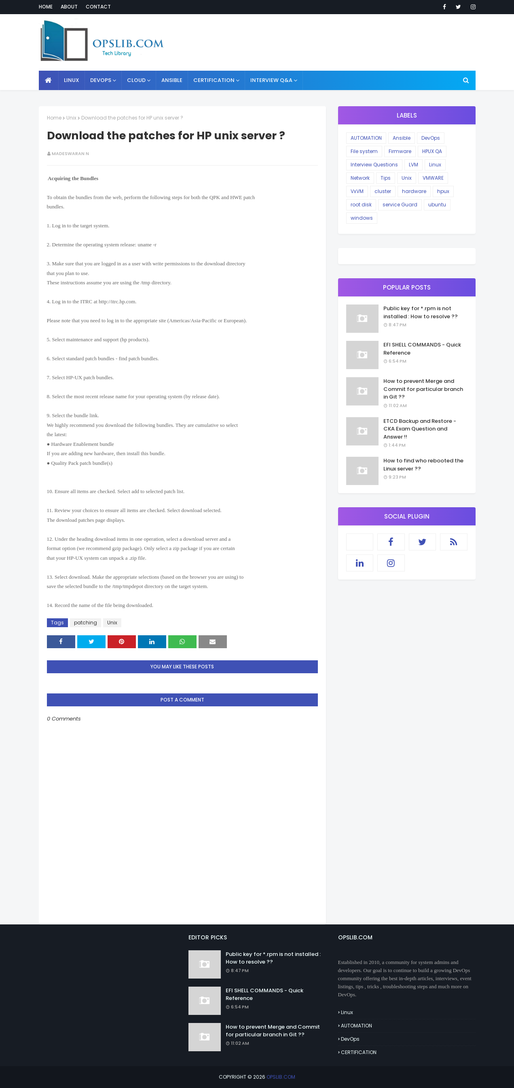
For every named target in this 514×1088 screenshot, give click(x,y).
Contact (98, 6)
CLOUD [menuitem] (136, 80)
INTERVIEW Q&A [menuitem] (271, 80)
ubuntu (437, 204)
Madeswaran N (70, 153)
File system (364, 151)
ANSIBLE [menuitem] (171, 80)
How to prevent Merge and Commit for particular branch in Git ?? (423, 389)
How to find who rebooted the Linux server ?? (423, 465)
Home (46, 6)
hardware (414, 191)
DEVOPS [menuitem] (100, 80)
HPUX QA (432, 151)
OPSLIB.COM (281, 1076)
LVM (413, 164)
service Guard (400, 204)
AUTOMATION (366, 137)
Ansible (401, 137)
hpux (443, 191)
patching (85, 622)
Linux (435, 164)
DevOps (430, 137)
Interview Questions (374, 164)
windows (362, 217)
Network (360, 177)
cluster (382, 191)
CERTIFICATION (359, 1052)
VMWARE (433, 177)
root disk (361, 204)
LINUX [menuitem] (71, 80)
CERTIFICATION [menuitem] (214, 80)
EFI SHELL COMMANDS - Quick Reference (422, 349)
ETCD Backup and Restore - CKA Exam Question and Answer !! (419, 429)
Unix (71, 117)
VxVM (357, 191)
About (69, 6)
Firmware (400, 151)
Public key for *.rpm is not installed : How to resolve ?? (420, 312)
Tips (386, 177)
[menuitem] (49, 80)
